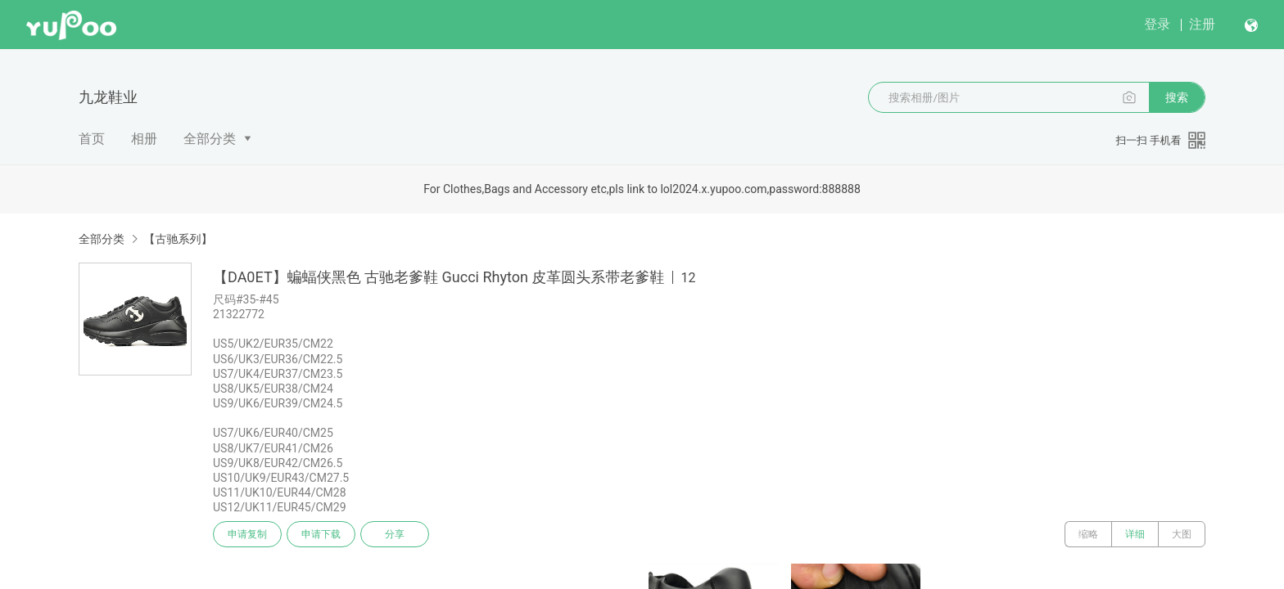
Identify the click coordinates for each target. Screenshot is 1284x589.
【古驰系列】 (177, 238)
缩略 (1088, 534)
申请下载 (321, 534)
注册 (1202, 24)
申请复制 (247, 534)
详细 (1135, 534)
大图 (1181, 534)
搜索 (1176, 97)
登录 (1157, 24)
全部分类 (209, 138)
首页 (92, 138)
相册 (144, 138)
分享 (395, 534)
